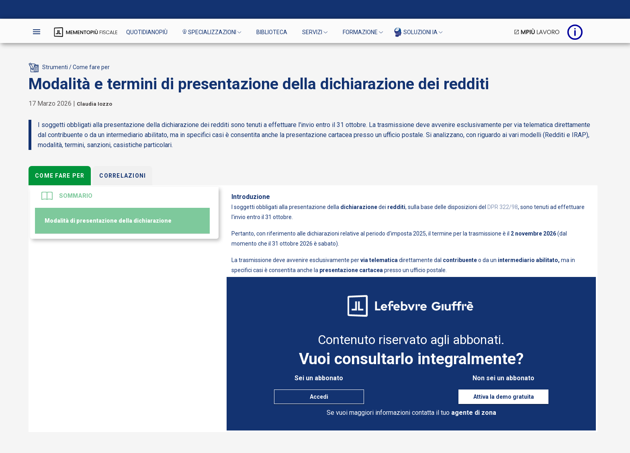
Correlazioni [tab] (122, 175)
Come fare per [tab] (59, 175)
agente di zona (473, 412)
